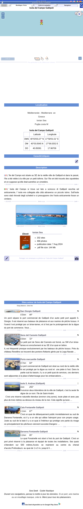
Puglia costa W (41, 124)
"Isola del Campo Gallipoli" (41, 258)
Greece (41, 117)
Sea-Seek (41, 1)
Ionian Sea (41, 120)
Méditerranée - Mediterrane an (42, 113)
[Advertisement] (41, 82)
